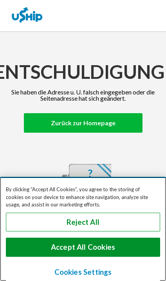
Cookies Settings (83, 272)
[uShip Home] (27, 15)
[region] (83, 229)
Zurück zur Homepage (83, 122)
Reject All (83, 222)
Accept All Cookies (83, 247)
